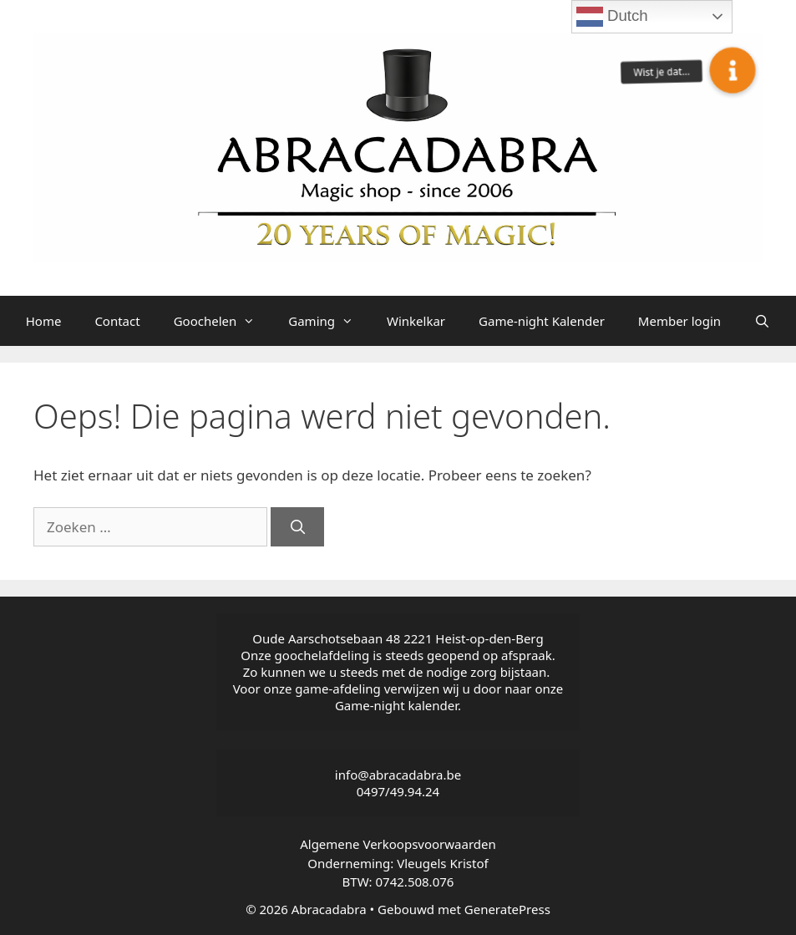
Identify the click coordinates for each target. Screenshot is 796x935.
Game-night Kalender (542, 321)
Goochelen (223, 321)
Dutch (612, 16)
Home (44, 321)
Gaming (329, 321)
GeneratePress (507, 909)
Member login (679, 321)
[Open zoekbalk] (762, 321)
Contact (116, 321)
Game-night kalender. (398, 705)
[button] (732, 70)
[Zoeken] (297, 527)
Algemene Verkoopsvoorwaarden (398, 844)
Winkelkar (416, 321)
